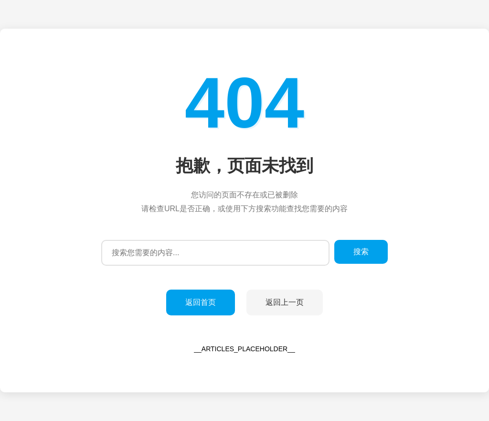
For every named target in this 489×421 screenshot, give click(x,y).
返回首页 (200, 302)
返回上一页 (285, 302)
